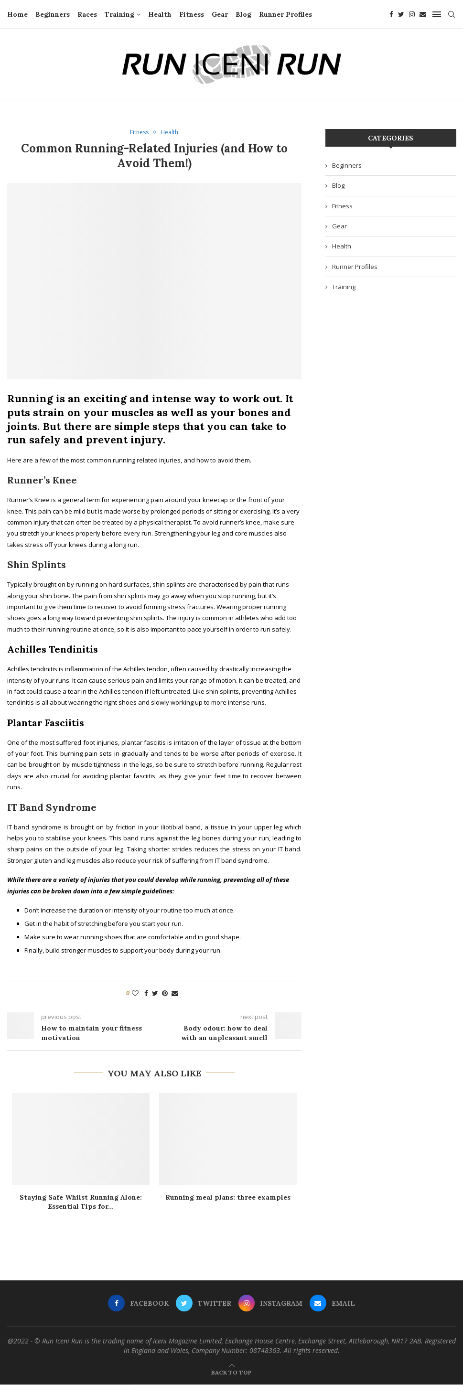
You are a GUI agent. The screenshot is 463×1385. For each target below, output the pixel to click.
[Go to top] (231, 1372)
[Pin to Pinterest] (165, 993)
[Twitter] (401, 14)
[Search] (451, 14)
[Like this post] (135, 993)
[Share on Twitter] (155, 993)
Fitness (191, 14)
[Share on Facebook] (146, 993)
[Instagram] (412, 14)
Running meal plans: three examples (228, 1197)
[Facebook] (391, 14)
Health (160, 14)
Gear (220, 14)
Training (119, 14)
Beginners (52, 14)
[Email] (423, 14)
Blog (243, 14)
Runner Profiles (285, 14)
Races (87, 14)
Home (17, 14)
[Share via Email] (175, 993)
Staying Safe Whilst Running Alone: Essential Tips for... (81, 1202)
